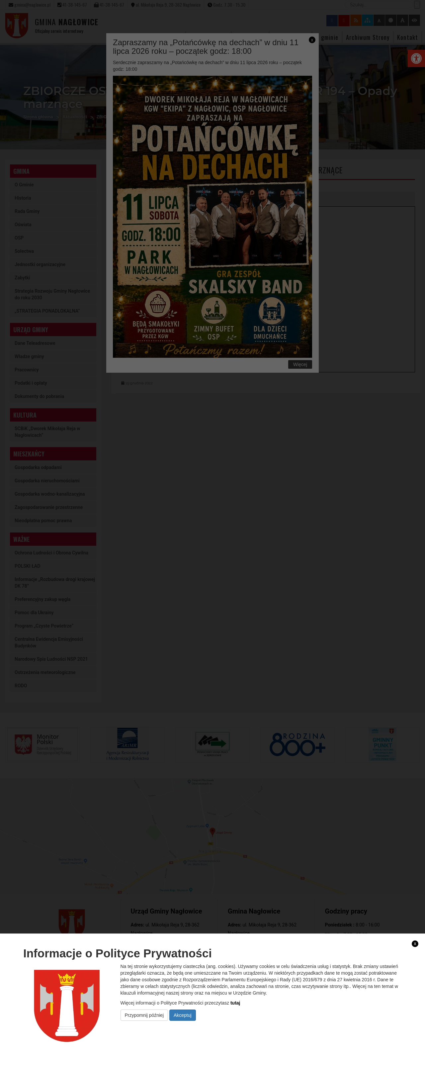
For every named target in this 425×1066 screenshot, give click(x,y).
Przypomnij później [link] (144, 1015)
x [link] (415, 943)
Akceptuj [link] (183, 1015)
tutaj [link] (235, 1003)
